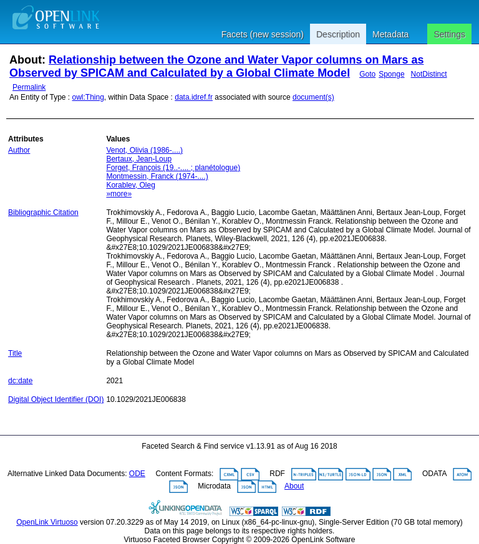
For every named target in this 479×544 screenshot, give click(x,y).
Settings (449, 34)
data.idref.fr (194, 97)
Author (19, 150)
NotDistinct (429, 74)
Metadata (390, 34)
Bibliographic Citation (43, 212)
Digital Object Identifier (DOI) (56, 399)
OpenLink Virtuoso (47, 522)
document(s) (313, 97)
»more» (119, 193)
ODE (137, 473)
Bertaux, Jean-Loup (139, 159)
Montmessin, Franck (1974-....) (157, 176)
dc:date (20, 380)
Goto (367, 74)
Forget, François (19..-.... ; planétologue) (173, 167)
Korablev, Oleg (130, 185)
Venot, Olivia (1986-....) (144, 150)
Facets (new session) (262, 34)
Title (15, 353)
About (294, 486)
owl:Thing (88, 97)
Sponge (391, 74)
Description (338, 34)
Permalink (29, 87)
